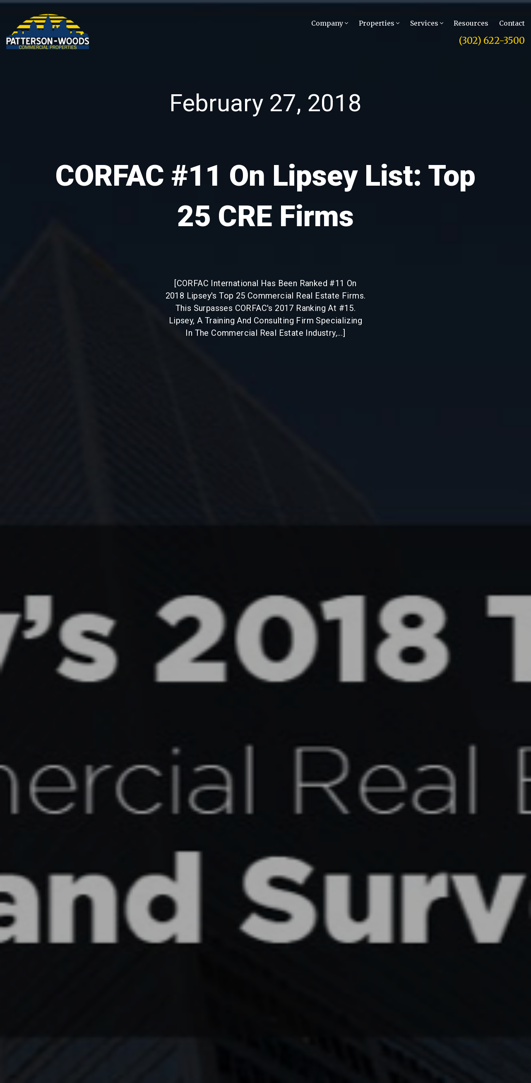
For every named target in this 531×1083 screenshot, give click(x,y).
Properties (379, 23)
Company (329, 23)
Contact (512, 23)
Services (426, 23)
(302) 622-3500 (492, 40)
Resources (471, 23)
